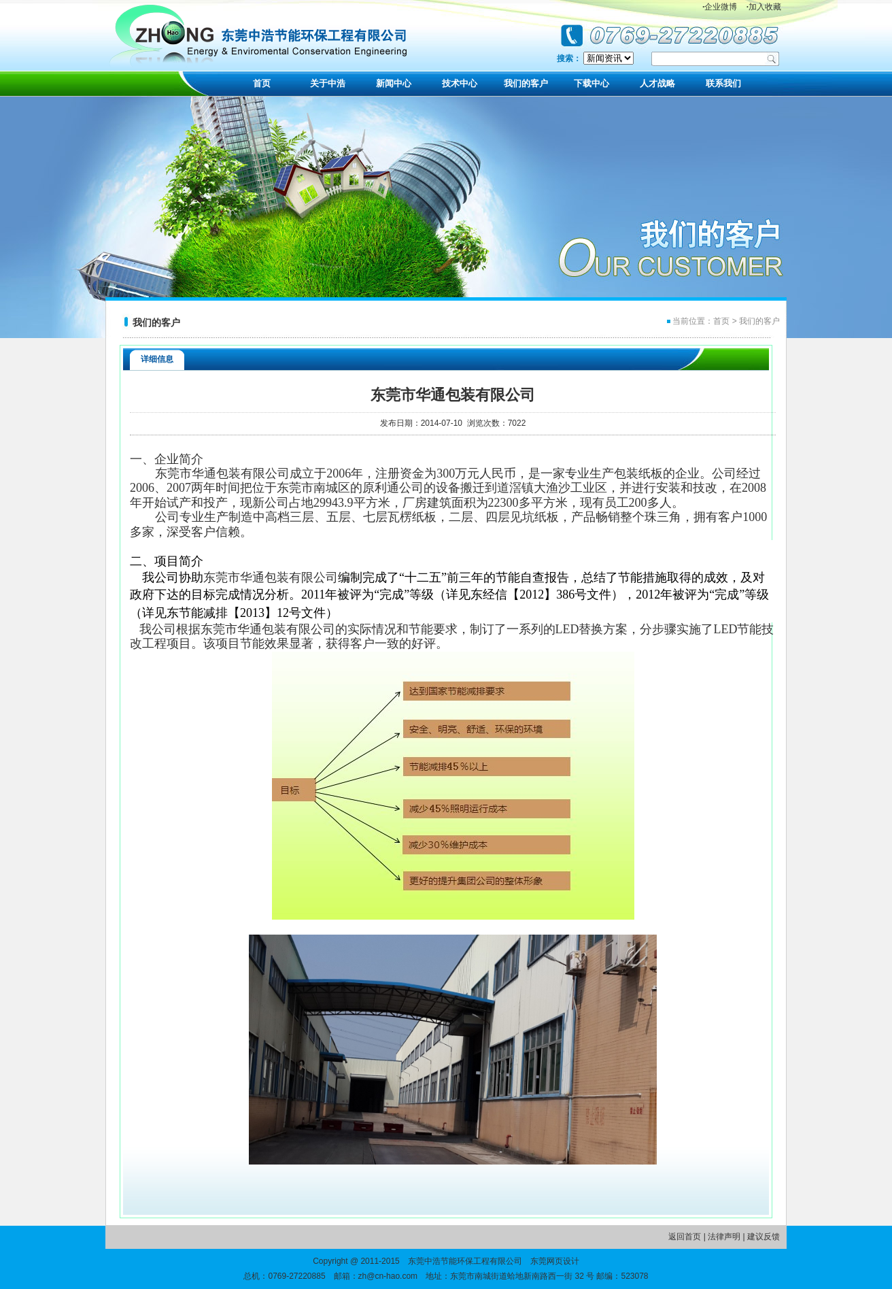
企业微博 (719, 7)
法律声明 (724, 1236)
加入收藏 (764, 7)
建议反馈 (763, 1236)
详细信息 (157, 359)
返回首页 (684, 1236)
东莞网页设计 (554, 1261)
